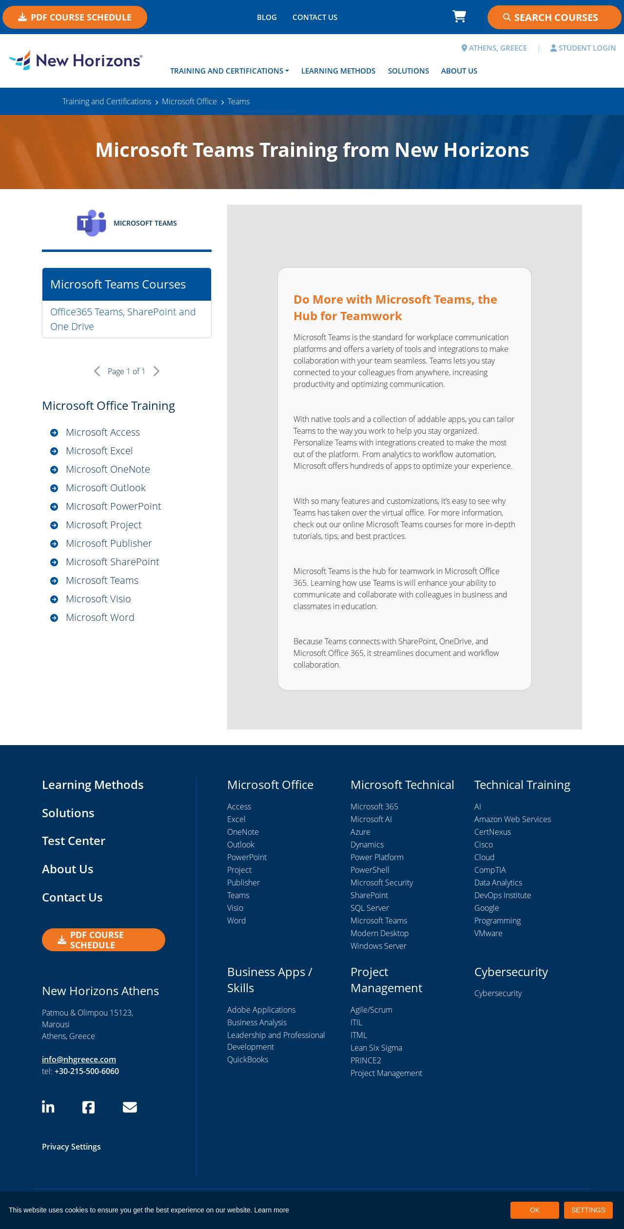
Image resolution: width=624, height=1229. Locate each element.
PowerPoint (247, 857)
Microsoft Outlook (106, 487)
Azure (360, 831)
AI (477, 806)
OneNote (243, 831)
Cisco (483, 844)
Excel (236, 819)
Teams (238, 895)
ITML (359, 1035)
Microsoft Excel (99, 450)
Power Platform (377, 857)
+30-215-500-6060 (87, 1071)
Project (239, 869)
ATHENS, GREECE (494, 48)
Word (236, 920)
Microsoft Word (100, 617)
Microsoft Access (103, 432)
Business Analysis (257, 1022)
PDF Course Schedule (75, 17)
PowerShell (370, 869)
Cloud (484, 857)
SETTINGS (588, 1210)
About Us (459, 71)
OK (535, 1210)
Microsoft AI (371, 819)
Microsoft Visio (98, 598)
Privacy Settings (71, 1146)
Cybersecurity (498, 993)
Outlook (240, 844)
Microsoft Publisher (109, 543)
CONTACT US (314, 17)
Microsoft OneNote (108, 469)
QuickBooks (247, 1059)
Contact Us (72, 897)
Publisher (243, 882)
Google (486, 908)
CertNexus (492, 831)
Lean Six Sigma (376, 1047)
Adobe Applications (261, 1009)
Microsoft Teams (102, 580)
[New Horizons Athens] (78, 60)
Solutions (408, 71)
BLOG (267, 17)
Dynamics (367, 844)
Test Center (73, 840)
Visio (235, 908)
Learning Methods (338, 71)
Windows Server (379, 946)
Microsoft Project (104, 524)
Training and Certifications (226, 71)
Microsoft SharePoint (112, 561)
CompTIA (490, 869)
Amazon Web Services (512, 819)
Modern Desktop (380, 933)
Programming (497, 920)
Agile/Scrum (371, 1009)
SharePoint (369, 895)
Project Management (386, 1073)
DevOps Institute (502, 895)
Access (239, 806)
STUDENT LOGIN (583, 48)
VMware (488, 933)
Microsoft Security (382, 882)
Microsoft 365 (374, 806)
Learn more (272, 1210)
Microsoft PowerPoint (113, 506)
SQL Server (370, 908)
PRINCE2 (366, 1060)
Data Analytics (498, 882)
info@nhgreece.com (79, 1059)
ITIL (356, 1022)
